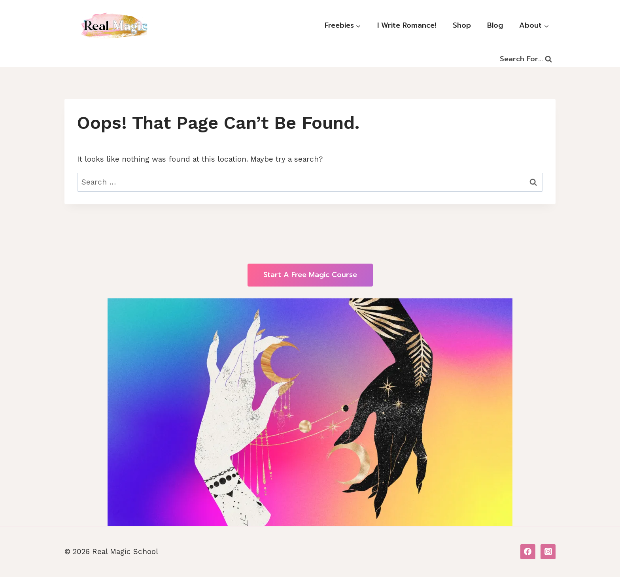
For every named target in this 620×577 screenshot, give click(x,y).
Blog (495, 25)
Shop (462, 25)
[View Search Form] (526, 59)
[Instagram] (548, 551)
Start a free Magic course (310, 274)
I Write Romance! (406, 25)
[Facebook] (527, 551)
